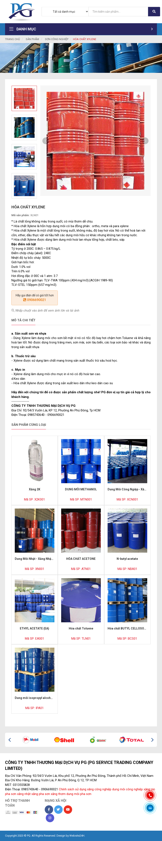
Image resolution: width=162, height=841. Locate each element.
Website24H (76, 835)
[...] (118, 11)
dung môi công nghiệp (127, 789)
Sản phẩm (32, 39)
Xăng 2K (34, 489)
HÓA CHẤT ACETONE (81, 558)
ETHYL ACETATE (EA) (34, 628)
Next (145, 140)
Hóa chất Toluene (81, 628)
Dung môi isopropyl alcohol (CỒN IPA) (41, 698)
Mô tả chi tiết (23, 320)
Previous (45, 140)
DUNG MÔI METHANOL (81, 489)
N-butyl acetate (127, 558)
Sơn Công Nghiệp (56, 39)
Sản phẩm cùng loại (28, 425)
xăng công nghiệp (99, 789)
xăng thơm (58, 794)
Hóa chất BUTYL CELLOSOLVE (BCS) (133, 628)
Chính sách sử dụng (72, 789)
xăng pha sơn (40, 794)
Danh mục (81, 29)
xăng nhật (24, 794)
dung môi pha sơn (78, 794)
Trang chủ (12, 39)
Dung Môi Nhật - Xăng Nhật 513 (36, 558)
